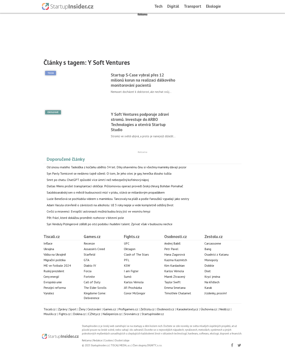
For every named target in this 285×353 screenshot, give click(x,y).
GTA (86, 260)
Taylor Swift (172, 282)
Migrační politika (55, 260)
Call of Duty (92, 282)
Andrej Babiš (172, 243)
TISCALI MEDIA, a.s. (121, 345)
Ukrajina (49, 249)
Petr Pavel (171, 249)
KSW (127, 265)
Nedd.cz (224, 309)
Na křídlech (211, 282)
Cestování (94, 309)
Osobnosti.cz (175, 236)
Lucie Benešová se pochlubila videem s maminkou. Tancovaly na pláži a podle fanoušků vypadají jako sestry (118, 199)
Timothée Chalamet (177, 293)
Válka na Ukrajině (55, 254)
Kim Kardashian (174, 265)
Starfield (89, 254)
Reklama (86, 340)
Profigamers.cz (128, 309)
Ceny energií (51, 277)
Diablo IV (90, 265)
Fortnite (89, 277)
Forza (87, 271)
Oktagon (129, 249)
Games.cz (92, 236)
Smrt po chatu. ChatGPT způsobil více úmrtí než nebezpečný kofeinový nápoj (98, 180)
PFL (126, 260)
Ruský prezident (54, 271)
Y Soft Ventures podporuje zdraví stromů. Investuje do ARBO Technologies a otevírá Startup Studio (140, 122)
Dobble (209, 265)
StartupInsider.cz (153, 314)
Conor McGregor (134, 293)
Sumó (127, 277)
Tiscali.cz (52, 236)
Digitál (173, 6)
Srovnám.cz (131, 314)
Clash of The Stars (136, 254)
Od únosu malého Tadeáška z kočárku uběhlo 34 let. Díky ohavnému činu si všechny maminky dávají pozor (116, 167)
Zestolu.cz (213, 236)
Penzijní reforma (55, 288)
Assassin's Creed (94, 249)
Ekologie (213, 6)
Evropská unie (53, 282)
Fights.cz (132, 236)
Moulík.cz (50, 314)
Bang (207, 249)
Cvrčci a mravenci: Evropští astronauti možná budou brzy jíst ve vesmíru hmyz (98, 211)
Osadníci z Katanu (216, 254)
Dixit (207, 271)
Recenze (89, 243)
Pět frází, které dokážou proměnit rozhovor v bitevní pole (85, 218)
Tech (158, 6)
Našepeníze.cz (112, 314)
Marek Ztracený (174, 277)
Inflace (48, 243)
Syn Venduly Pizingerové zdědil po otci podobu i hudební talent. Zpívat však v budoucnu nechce (109, 224)
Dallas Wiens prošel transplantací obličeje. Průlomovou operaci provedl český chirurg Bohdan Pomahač (115, 186)
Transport (192, 6)
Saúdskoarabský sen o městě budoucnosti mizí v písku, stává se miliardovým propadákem (106, 192)
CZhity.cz (94, 314)
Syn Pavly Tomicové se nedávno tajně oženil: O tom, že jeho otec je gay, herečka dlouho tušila (109, 173)
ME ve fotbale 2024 (57, 265)
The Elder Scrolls (95, 288)
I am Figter (131, 271)
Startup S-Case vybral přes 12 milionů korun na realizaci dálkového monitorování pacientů (143, 80)
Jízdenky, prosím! (215, 293)
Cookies (108, 340)
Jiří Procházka (133, 288)
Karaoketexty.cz (187, 309)
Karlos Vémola (133, 282)
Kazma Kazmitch (175, 260)
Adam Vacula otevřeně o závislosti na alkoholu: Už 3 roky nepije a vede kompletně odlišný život (110, 205)
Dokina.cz (79, 314)
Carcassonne (212, 243)
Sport (73, 309)
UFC (126, 243)
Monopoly (211, 260)
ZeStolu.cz (147, 309)
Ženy (82, 309)
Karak (208, 288)
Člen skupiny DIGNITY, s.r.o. (147, 345)
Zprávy (62, 309)
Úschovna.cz (208, 309)
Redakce (97, 340)
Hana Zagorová (174, 254)
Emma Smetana (174, 288)
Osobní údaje (122, 340)
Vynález (49, 293)
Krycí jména (212, 277)
